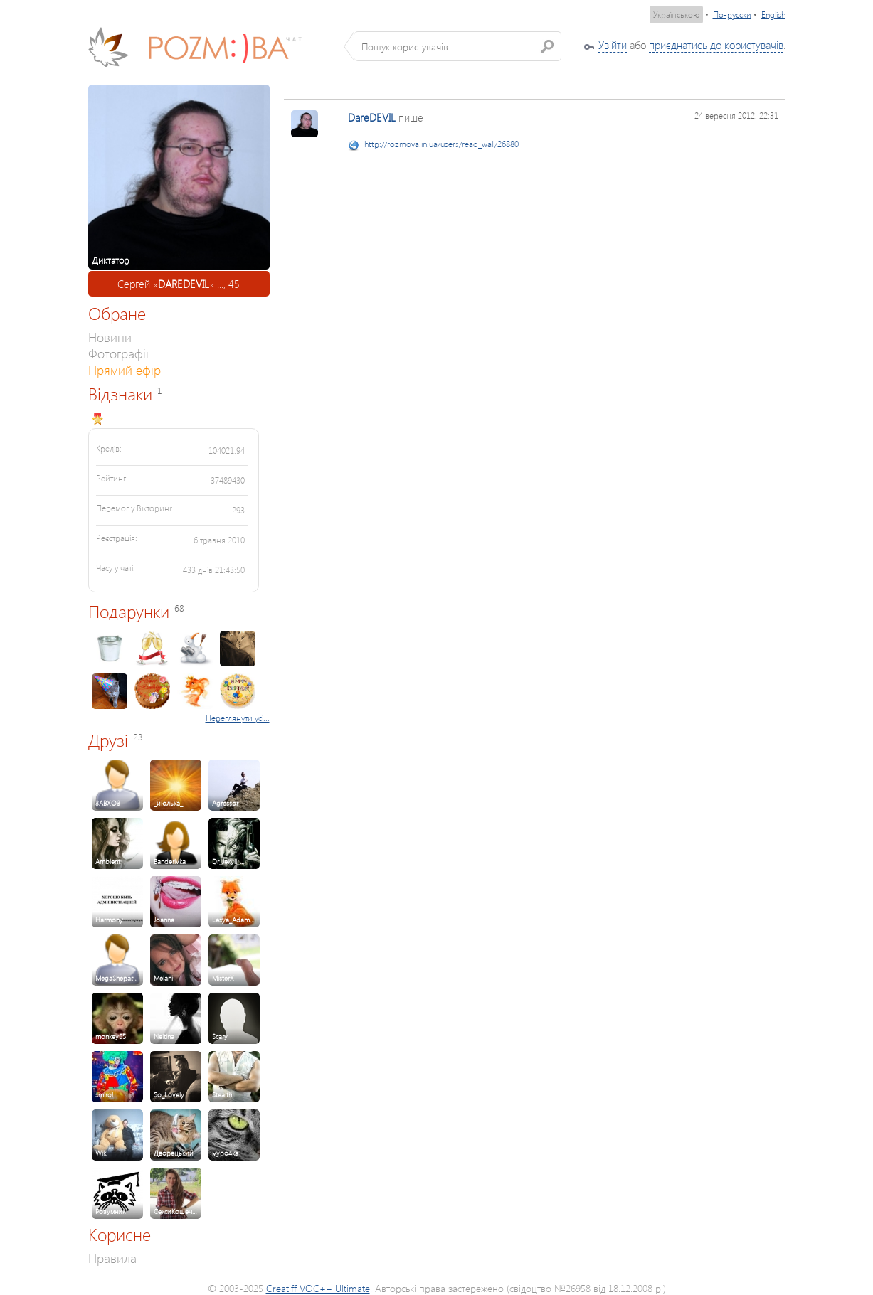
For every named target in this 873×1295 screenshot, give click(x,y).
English (773, 14)
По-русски (732, 14)
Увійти (612, 45)
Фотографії (118, 353)
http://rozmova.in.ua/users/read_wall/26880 (441, 144)
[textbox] (457, 46)
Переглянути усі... (238, 718)
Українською (676, 14)
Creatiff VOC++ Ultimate (318, 1288)
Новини (110, 337)
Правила (112, 1258)
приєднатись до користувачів (716, 45)
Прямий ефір (124, 369)
